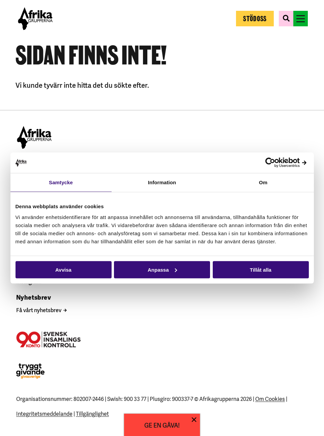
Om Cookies (270, 398)
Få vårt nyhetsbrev (38, 310)
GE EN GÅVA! (162, 424)
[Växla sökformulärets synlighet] (286, 18)
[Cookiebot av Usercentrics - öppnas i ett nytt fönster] (279, 163)
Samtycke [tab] (61, 182)
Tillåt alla (260, 269)
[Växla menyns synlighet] (300, 18)
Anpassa (162, 269)
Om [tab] (263, 182)
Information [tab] (162, 182)
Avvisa (63, 269)
